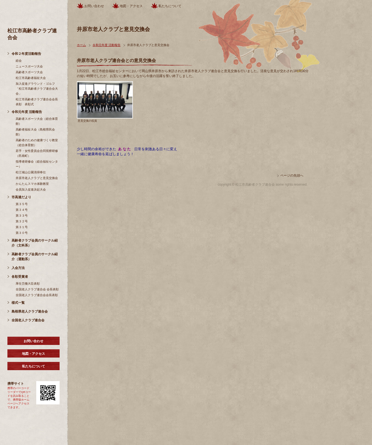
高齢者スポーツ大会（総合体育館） (37, 121)
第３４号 (22, 209)
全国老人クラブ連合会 (28, 320)
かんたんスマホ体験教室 (32, 183)
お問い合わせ (33, 341)
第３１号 (22, 227)
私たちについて (33, 366)
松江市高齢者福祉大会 (31, 78)
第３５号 (22, 204)
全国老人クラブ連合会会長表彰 (37, 295)
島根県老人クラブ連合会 (30, 311)
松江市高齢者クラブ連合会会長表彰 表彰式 (37, 102)
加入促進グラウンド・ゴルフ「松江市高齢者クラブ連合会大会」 (37, 88)
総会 (19, 60)
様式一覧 (18, 303)
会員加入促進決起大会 (31, 189)
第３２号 (22, 221)
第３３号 (22, 215)
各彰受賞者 (20, 277)
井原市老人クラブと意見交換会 (37, 178)
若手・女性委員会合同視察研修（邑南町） (37, 153)
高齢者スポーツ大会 (29, 72)
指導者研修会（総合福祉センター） (37, 164)
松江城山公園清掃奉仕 (31, 172)
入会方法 (18, 268)
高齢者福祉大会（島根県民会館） (35, 132)
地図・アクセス (33, 354)
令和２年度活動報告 (26, 54)
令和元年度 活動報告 (27, 112)
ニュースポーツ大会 (29, 66)
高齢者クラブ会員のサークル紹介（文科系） (35, 243)
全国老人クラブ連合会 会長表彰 (37, 289)
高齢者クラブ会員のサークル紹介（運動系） (35, 256)
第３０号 (22, 232)
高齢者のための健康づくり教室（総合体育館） (37, 142)
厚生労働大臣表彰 (28, 283)
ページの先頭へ (291, 175)
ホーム (81, 45)
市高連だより (21, 197)
